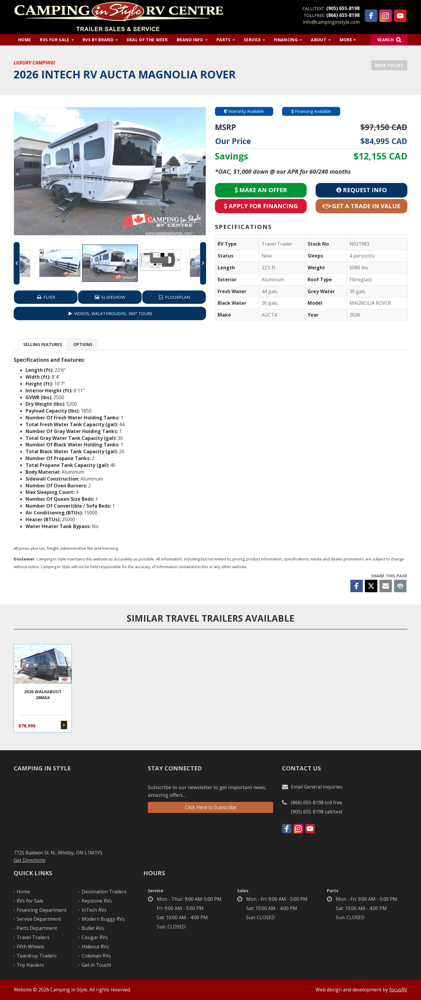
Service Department (39, 919)
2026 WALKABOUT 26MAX (43, 688)
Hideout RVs (95, 946)
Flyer (45, 297)
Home (24, 39)
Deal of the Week (147, 39)
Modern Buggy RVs (103, 919)
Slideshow (109, 297)
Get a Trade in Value (361, 206)
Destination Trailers (104, 891)
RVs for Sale (57, 39)
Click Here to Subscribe (210, 807)
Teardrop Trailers (37, 955)
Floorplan (174, 297)
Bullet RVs (93, 928)
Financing (288, 39)
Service (254, 39)
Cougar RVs (95, 937)
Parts (225, 39)
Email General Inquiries (316, 786)
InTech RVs (94, 910)
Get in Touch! (96, 965)
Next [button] (203, 263)
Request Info (361, 190)
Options (82, 344)
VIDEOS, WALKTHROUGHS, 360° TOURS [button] (109, 313)
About (320, 39)
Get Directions (29, 860)
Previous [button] (17, 263)
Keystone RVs (97, 901)
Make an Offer (261, 190)
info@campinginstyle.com (331, 22)
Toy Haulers (30, 965)
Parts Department (37, 928)
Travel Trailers (33, 937)
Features (42, 344)
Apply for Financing (261, 206)
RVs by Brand (100, 39)
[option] (110, 171)
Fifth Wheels (30, 946)
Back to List (389, 65)
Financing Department (42, 910)
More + (348, 39)
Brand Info (192, 39)
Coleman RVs (96, 955)
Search (385, 39)
